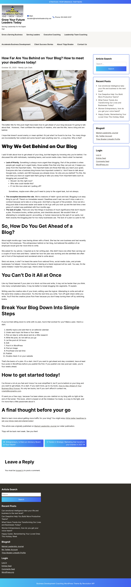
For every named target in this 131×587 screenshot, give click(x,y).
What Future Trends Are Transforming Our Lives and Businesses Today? (109, 102)
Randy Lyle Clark (25, 67)
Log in (98, 155)
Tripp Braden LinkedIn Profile (108, 139)
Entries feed (101, 158)
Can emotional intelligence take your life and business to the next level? (112, 88)
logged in (20, 470)
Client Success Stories (43, 44)
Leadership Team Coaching (75, 34)
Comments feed (102, 161)
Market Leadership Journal (45, 426)
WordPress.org (102, 164)
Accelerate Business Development (16, 44)
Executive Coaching (52, 34)
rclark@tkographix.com (11, 391)
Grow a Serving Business (12, 34)
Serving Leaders (33, 34)
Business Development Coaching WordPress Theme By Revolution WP (65, 583)
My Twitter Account (104, 136)
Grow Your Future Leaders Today (13, 21)
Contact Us (82, 44)
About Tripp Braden (65, 44)
